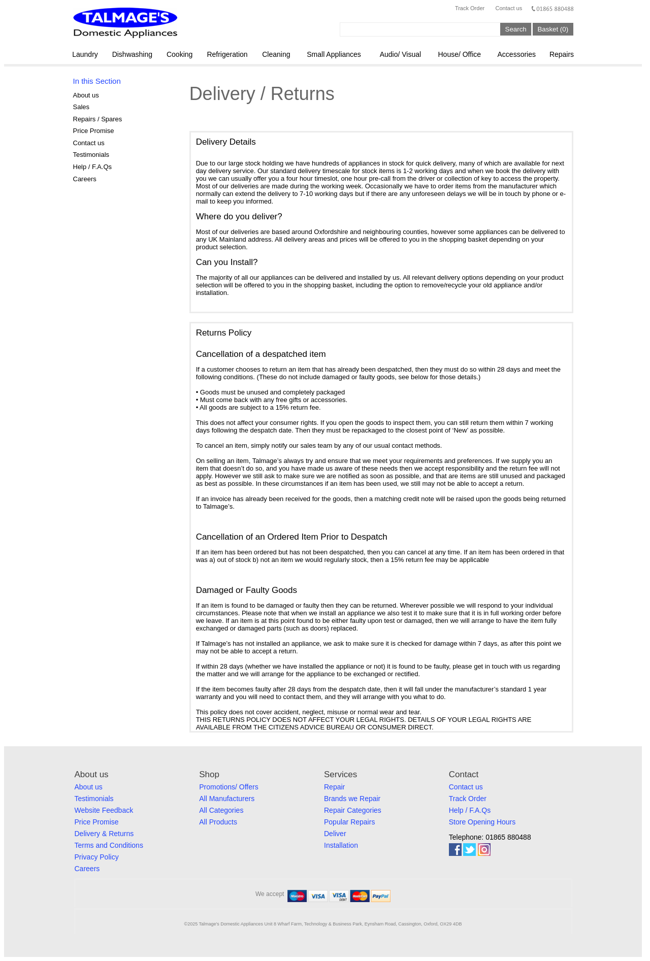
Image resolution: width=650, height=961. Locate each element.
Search (516, 29)
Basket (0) (552, 29)
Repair (334, 787)
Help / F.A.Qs (92, 167)
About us (86, 95)
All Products (218, 822)
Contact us (509, 8)
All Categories (221, 810)
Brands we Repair (352, 798)
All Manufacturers (226, 798)
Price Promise (93, 131)
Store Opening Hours (482, 822)
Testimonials (91, 154)
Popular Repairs (349, 822)
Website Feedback (104, 810)
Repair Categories (352, 810)
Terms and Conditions (109, 845)
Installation (341, 845)
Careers (84, 179)
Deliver (335, 834)
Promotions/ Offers (228, 787)
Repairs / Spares (97, 119)
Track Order (469, 8)
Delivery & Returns (104, 834)
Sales (81, 107)
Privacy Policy (97, 857)
